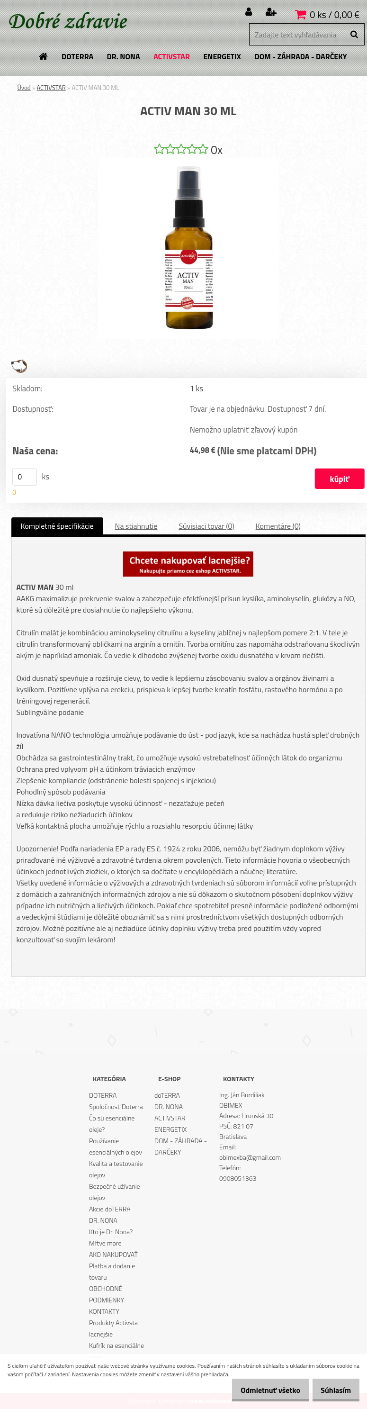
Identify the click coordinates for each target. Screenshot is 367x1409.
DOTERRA (103, 1095)
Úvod (24, 87)
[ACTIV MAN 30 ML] (188, 161)
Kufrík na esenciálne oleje (116, 1351)
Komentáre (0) (278, 526)
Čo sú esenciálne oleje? (112, 1123)
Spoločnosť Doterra (116, 1106)
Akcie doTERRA (110, 1209)
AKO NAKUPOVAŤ (113, 1254)
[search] (354, 35)
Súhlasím (332, 1390)
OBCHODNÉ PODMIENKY (106, 1294)
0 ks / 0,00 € (334, 14)
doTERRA (167, 1095)
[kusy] (24, 477)
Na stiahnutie (136, 526)
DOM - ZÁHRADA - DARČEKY (180, 1146)
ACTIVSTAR (51, 87)
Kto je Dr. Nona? (111, 1232)
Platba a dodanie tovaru (112, 1271)
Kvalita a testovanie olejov (116, 1169)
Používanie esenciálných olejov (115, 1146)
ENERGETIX (170, 1129)
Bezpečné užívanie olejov (114, 1191)
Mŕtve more (105, 1243)
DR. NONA (103, 1220)
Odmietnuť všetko (260, 1390)
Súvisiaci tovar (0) (206, 526)
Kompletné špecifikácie (57, 526)
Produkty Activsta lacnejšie (113, 1328)
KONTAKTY (104, 1311)
